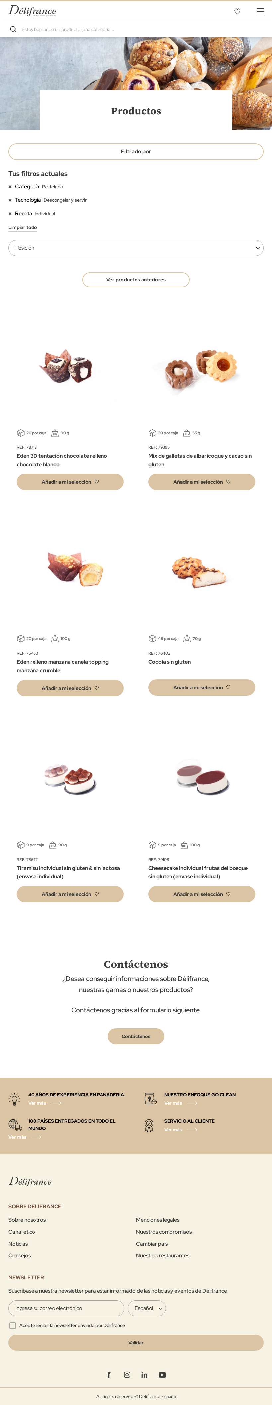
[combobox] (136, 29)
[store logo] (32, 10)
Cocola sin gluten (169, 661)
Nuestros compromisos (164, 1231)
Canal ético (21, 1231)
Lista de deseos (237, 11)
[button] (70, 482)
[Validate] (136, 1343)
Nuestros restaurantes (162, 1255)
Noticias (18, 1243)
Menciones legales (157, 1219)
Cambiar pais (152, 1243)
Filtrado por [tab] (136, 151)
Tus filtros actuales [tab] (38, 173)
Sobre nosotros (27, 1219)
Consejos (19, 1255)
